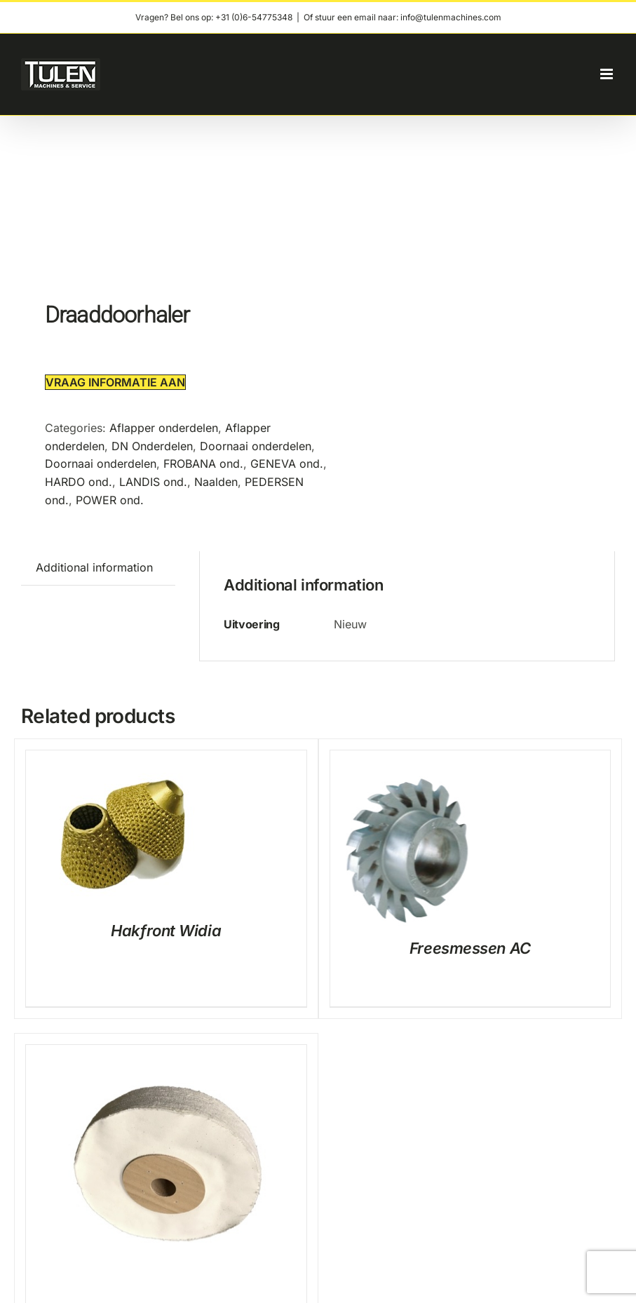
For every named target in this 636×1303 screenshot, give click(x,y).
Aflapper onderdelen (163, 428)
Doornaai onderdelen (255, 446)
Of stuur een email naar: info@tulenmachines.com (402, 17)
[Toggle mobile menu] (607, 74)
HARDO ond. (78, 482)
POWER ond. (110, 500)
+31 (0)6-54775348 (253, 17)
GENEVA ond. (286, 464)
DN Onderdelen (152, 446)
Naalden (216, 482)
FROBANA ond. (203, 464)
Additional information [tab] (94, 567)
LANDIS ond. (153, 482)
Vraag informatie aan (115, 382)
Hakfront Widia (166, 930)
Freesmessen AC (470, 948)
